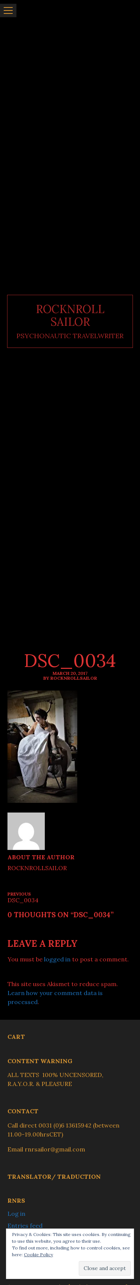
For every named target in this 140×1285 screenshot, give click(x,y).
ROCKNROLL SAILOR (70, 315)
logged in (57, 959)
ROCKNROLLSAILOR (37, 868)
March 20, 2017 (70, 673)
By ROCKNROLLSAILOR (70, 678)
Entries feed (25, 1225)
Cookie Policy (38, 1254)
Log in (16, 1213)
